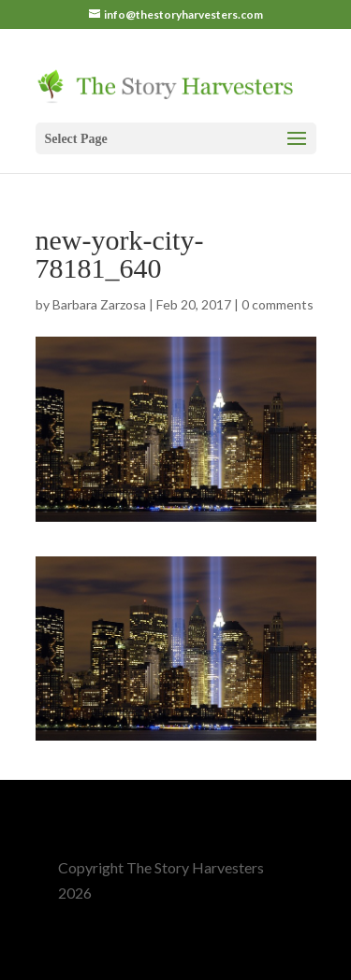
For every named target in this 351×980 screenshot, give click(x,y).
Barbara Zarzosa (99, 304)
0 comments (277, 304)
